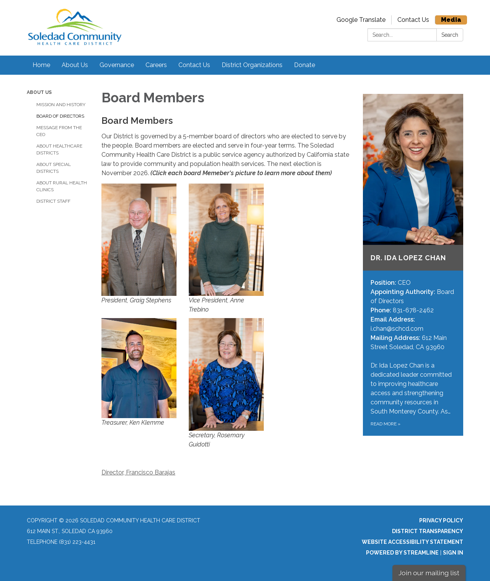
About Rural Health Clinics (61, 186)
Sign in (453, 553)
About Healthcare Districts (59, 149)
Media (451, 19)
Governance (117, 65)
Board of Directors (60, 116)
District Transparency (427, 531)
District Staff (53, 201)
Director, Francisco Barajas (138, 472)
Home (41, 65)
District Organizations (252, 65)
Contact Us (413, 19)
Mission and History (60, 104)
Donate (304, 65)
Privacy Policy (441, 520)
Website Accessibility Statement (412, 542)
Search (449, 35)
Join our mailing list (429, 573)
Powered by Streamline (402, 553)
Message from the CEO (59, 131)
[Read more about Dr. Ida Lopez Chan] (413, 265)
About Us (75, 65)
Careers (156, 65)
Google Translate (360, 19)
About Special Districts (53, 168)
